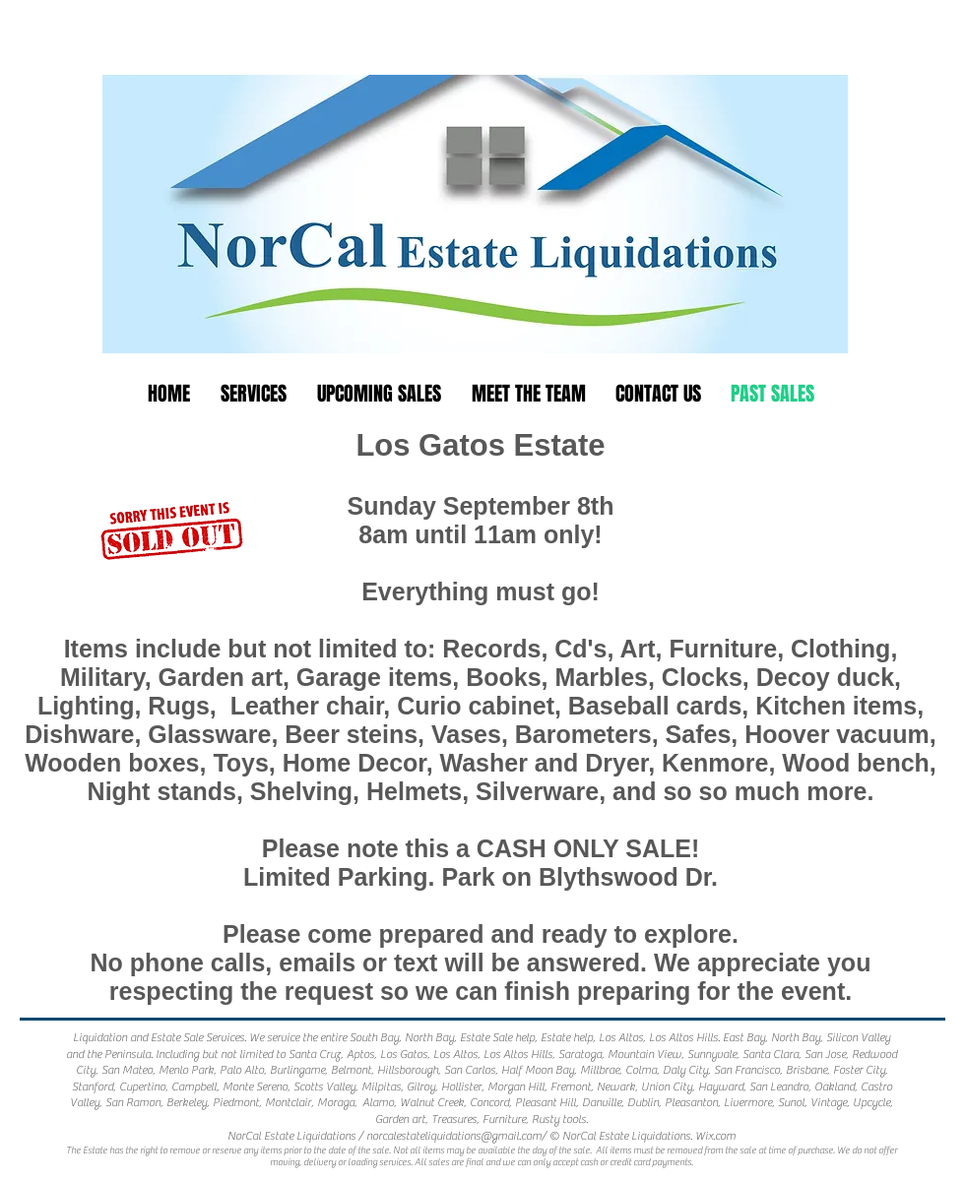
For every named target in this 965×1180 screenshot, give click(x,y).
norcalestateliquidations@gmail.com (454, 1136)
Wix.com (715, 1136)
